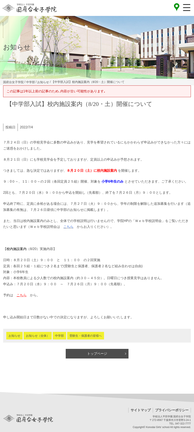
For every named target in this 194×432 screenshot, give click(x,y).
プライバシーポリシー (172, 410)
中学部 (59, 335)
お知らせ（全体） (37, 335)
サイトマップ (141, 410)
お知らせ (14, 335)
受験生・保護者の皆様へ (85, 335)
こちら (68, 226)
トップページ (97, 353)
